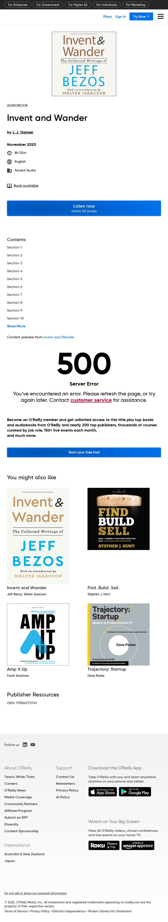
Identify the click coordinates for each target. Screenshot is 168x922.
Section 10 (15, 318)
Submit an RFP (16, 817)
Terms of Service (16, 911)
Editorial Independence (68, 911)
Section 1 (14, 247)
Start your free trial (84, 452)
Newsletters (65, 783)
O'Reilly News (15, 790)
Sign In (120, 16)
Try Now (141, 16)
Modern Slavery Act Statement (109, 911)
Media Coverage (18, 797)
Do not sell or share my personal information (35, 893)
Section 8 (14, 302)
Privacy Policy (67, 790)
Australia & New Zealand (24, 854)
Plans (107, 16)
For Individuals (106, 5)
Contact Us (65, 776)
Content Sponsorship (21, 831)
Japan (9, 861)
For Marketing (135, 5)
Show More (16, 326)
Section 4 (14, 271)
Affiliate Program (18, 810)
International (17, 845)
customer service (91, 400)
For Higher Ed (77, 5)
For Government (48, 5)
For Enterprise (17, 5)
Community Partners (20, 804)
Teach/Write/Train (19, 776)
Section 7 (14, 294)
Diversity (11, 824)
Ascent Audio (25, 170)
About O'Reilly (18, 767)
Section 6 (14, 287)
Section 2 (14, 255)
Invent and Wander (58, 337)
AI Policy (63, 797)
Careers (10, 783)
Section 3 (14, 263)
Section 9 (14, 310)
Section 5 (14, 279)
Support (64, 767)
